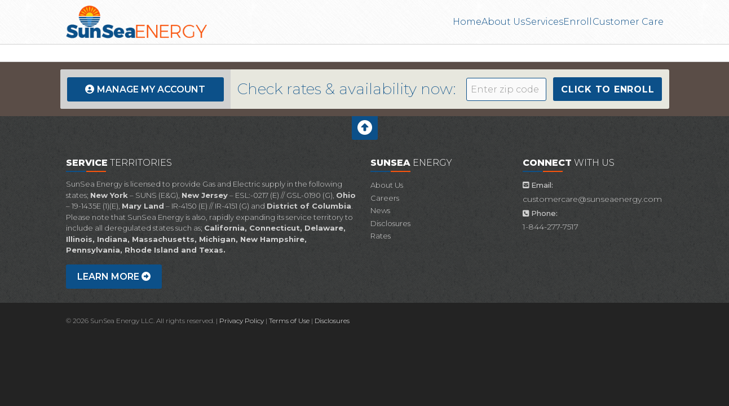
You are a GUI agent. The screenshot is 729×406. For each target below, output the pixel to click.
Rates (380, 235)
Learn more (114, 276)
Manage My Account (151, 89)
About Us (467, 21)
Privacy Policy (241, 320)
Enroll (567, 21)
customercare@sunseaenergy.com (592, 199)
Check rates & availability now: (346, 89)
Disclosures (390, 223)
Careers (384, 197)
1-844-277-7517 (550, 227)
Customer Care (629, 21)
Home (418, 21)
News (380, 210)
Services (522, 21)
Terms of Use (289, 320)
